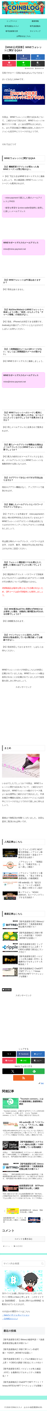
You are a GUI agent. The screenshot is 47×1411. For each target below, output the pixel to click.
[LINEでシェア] (23, 64)
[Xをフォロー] (12, 1071)
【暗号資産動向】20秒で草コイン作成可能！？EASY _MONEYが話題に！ (21, 1351)
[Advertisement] (23, 712)
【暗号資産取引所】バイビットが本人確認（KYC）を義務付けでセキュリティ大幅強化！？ (22, 1372)
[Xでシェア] (9, 57)
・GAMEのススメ (10, 1319)
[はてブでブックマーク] (38, 57)
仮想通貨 (7, 990)
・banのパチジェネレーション (15, 1315)
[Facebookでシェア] (23, 57)
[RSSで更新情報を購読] (23, 1078)
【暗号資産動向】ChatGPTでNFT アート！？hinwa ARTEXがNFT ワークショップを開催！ (23, 1384)
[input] (23, 1264)
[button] (38, 64)
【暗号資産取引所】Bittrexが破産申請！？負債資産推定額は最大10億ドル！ (23, 1341)
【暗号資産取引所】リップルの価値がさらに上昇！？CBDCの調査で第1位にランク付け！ (23, 1361)
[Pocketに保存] (9, 64)
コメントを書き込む (24, 1239)
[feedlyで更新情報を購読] (34, 1071)
